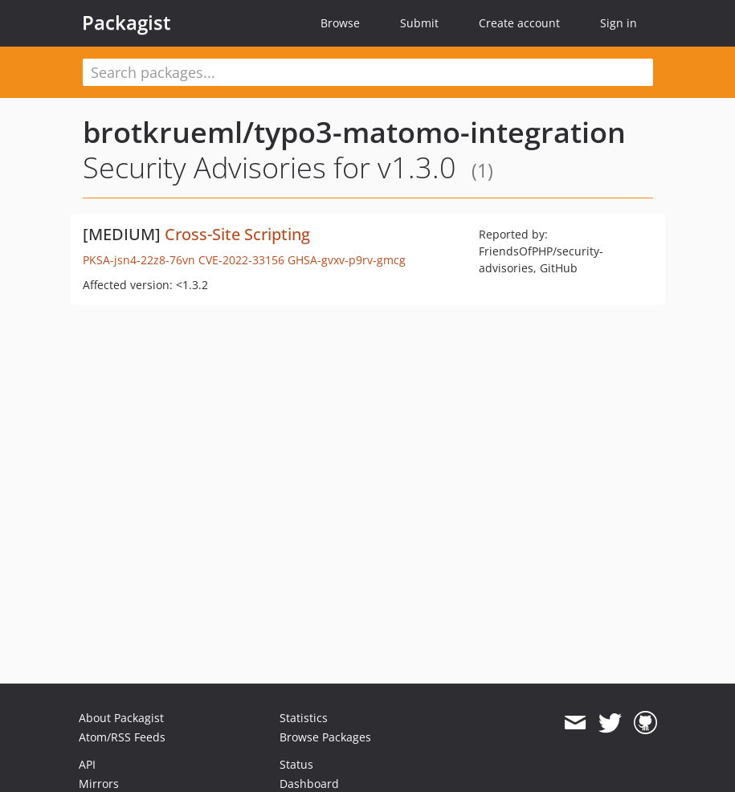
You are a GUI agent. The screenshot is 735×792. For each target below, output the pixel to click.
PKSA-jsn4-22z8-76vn (139, 259)
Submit (419, 23)
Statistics (304, 717)
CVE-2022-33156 (241, 259)
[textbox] (368, 72)
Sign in (618, 23)
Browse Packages (325, 737)
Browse (340, 23)
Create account (519, 23)
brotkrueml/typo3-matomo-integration (354, 132)
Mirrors (99, 783)
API (87, 764)
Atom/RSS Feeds (122, 737)
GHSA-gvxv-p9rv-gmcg (347, 259)
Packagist (126, 22)
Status (296, 764)
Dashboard (309, 783)
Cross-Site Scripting (237, 234)
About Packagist (121, 717)
